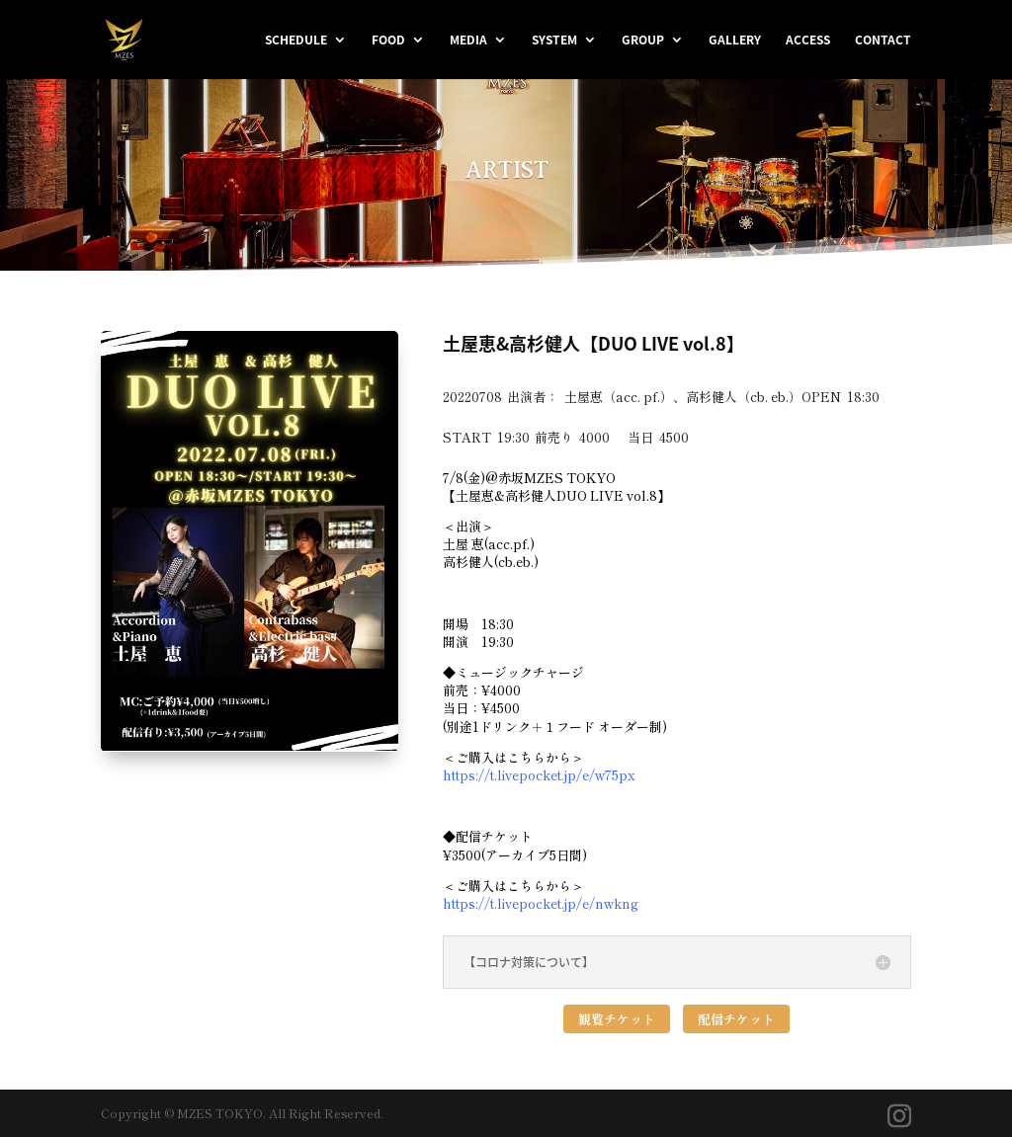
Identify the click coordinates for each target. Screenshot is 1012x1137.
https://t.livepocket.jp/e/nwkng (540, 903)
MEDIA (468, 40)
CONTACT (883, 40)
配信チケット (736, 1019)
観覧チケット (616, 1019)
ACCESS (808, 40)
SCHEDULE (296, 40)
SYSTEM (554, 40)
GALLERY (735, 40)
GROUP (643, 40)
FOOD (388, 40)
